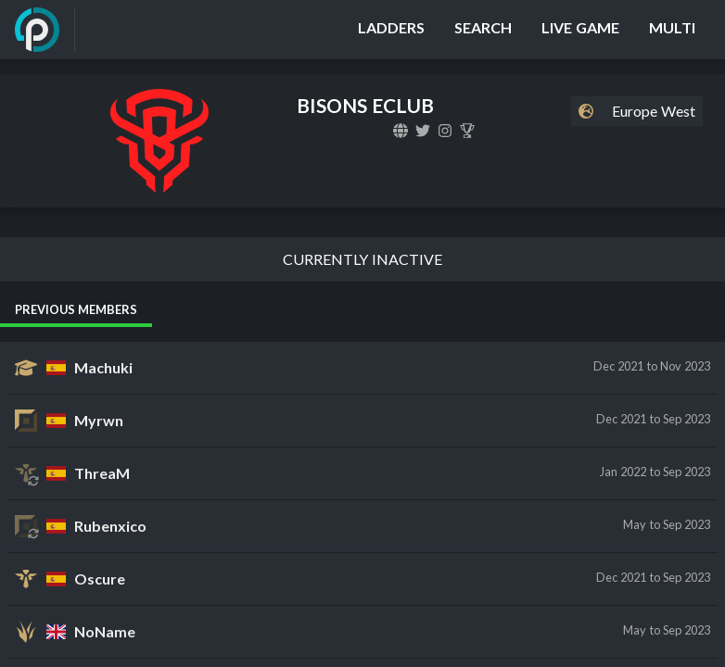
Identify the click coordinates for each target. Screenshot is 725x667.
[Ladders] (391, 29)
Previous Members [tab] (76, 309)
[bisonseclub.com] (400, 130)
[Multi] (672, 29)
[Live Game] (580, 29)
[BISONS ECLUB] (467, 130)
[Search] (483, 29)
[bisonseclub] (423, 130)
